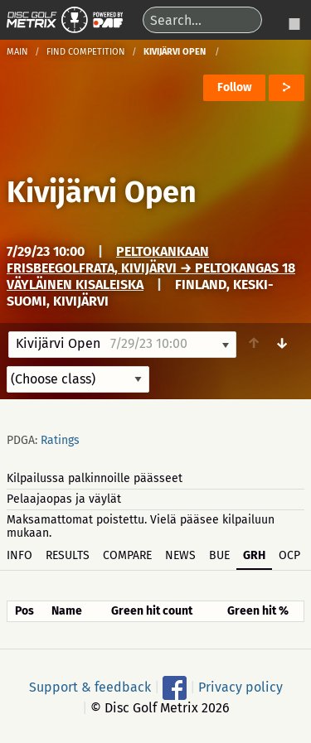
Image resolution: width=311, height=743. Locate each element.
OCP (289, 555)
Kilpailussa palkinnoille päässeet (94, 478)
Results (68, 555)
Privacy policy (240, 686)
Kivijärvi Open (102, 192)
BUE (219, 555)
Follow (234, 87)
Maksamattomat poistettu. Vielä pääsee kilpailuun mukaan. (141, 526)
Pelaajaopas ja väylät (64, 499)
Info (19, 555)
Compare (127, 555)
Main (17, 51)
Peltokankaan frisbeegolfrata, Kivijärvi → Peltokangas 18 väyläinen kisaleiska (151, 268)
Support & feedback (90, 686)
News (180, 555)
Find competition (85, 51)
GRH (254, 555)
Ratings (60, 440)
